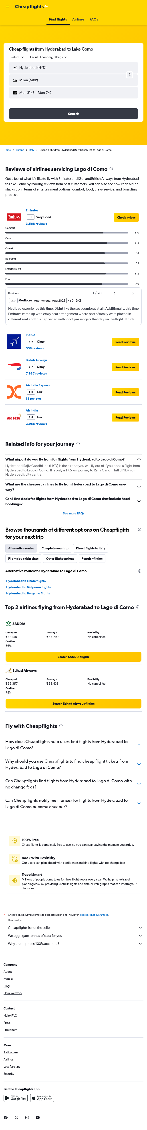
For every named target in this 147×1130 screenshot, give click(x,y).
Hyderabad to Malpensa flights (28, 587)
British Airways (36, 360)
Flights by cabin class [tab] (23, 558)
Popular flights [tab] (92, 558)
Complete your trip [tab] (55, 548)
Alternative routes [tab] (21, 548)
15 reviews (33, 398)
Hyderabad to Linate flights (26, 581)
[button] (7, 7)
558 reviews (35, 348)
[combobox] (17, 57)
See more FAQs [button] (73, 513)
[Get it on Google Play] (16, 1103)
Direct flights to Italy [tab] (90, 548)
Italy (31, 149)
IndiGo (30, 335)
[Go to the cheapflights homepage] (31, 7)
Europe (20, 149)
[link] (126, 217)
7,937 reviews (36, 373)
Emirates (32, 210)
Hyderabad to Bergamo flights (28, 593)
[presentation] (111, 169)
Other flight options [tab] (60, 558)
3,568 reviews (36, 223)
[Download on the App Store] (42, 1103)
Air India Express (38, 385)
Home (7, 149)
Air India (32, 410)
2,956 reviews (36, 424)
